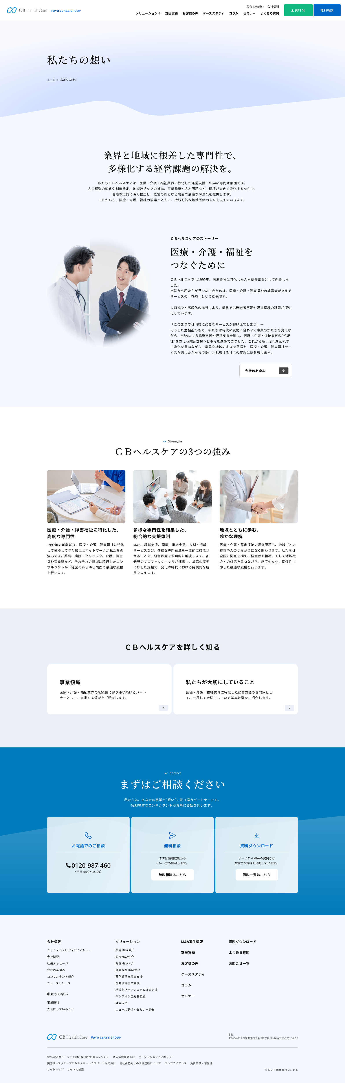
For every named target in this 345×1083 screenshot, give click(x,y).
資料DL (298, 10)
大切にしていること (60, 1009)
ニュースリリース (59, 983)
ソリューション (147, 13)
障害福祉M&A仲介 (128, 970)
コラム (234, 13)
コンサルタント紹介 (60, 976)
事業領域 (53, 1002)
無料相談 (327, 10)
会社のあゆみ (266, 370)
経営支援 (122, 1003)
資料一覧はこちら (257, 874)
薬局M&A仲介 (125, 950)
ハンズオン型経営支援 (131, 996)
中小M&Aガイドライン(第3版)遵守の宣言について (78, 1057)
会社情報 (273, 6)
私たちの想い (255, 6)
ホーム (51, 79)
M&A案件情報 (192, 941)
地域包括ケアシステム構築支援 (136, 990)
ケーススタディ (213, 13)
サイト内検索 (75, 1069)
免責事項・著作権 (201, 1063)
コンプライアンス (176, 1063)
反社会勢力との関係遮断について (140, 1063)
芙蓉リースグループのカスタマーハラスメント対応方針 (81, 1063)
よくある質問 (269, 13)
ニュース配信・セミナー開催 (135, 1009)
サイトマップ (55, 1069)
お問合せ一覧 (239, 963)
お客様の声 (190, 13)
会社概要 (53, 957)
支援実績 (171, 13)
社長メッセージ (57, 963)
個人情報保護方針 (124, 1057)
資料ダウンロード (243, 941)
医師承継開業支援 (127, 983)
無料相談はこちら (172, 874)
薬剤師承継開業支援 (129, 976)
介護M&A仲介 (125, 963)
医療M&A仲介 (125, 957)
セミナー (249, 13)
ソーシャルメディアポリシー (156, 1057)
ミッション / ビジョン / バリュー (69, 950)
